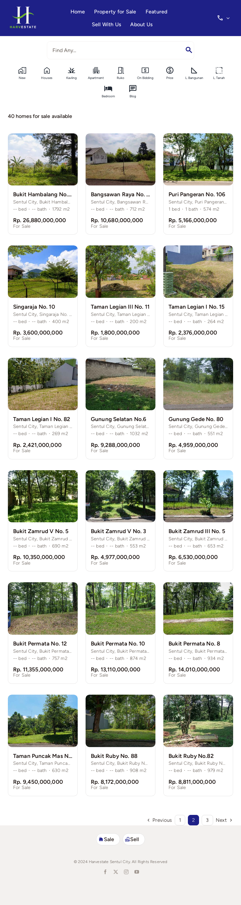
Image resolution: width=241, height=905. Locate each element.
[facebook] (105, 872)
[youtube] (136, 872)
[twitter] (115, 872)
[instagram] (126, 872)
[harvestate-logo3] (23, 8)
